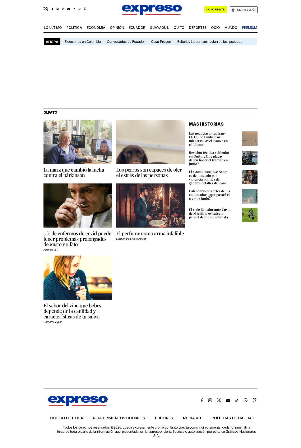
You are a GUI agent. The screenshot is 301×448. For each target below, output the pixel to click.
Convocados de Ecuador (126, 41)
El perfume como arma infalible (150, 233)
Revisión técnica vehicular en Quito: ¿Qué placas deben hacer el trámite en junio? (209, 158)
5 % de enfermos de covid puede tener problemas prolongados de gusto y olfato (77, 239)
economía (96, 27)
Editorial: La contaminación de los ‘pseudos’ (210, 41)
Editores (164, 418)
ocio (215, 27)
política (74, 27)
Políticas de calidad (233, 418)
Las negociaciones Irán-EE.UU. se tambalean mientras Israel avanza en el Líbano (208, 139)
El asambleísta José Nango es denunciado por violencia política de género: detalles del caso (208, 177)
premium (249, 27)
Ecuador (137, 27)
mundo (230, 27)
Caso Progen (161, 41)
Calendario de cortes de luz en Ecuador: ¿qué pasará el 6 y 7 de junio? (209, 195)
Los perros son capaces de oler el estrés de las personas (149, 172)
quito (179, 27)
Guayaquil (159, 27)
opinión (117, 27)
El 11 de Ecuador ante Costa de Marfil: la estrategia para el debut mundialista (209, 213)
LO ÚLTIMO (53, 27)
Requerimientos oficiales (119, 418)
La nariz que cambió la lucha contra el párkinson (73, 172)
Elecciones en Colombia (83, 41)
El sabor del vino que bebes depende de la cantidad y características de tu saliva (72, 311)
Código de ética (66, 418)
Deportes (198, 27)
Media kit (192, 418)
